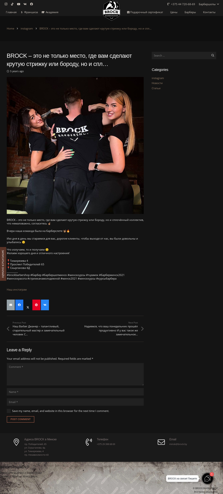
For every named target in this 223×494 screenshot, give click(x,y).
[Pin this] (36, 305)
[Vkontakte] (26, 4)
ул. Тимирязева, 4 (34, 451)
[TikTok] (13, 4)
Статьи (156, 88)
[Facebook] (32, 4)
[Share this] (19, 305)
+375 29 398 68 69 (106, 444)
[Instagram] (7, 4)
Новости (157, 83)
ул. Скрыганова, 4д (34, 447)
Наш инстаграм (17, 289)
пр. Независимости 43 (36, 454)
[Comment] (75, 374)
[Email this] (11, 305)
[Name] (75, 392)
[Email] (75, 402)
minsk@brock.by (178, 444)
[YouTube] (20, 4)
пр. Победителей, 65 (35, 444)
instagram (158, 78)
